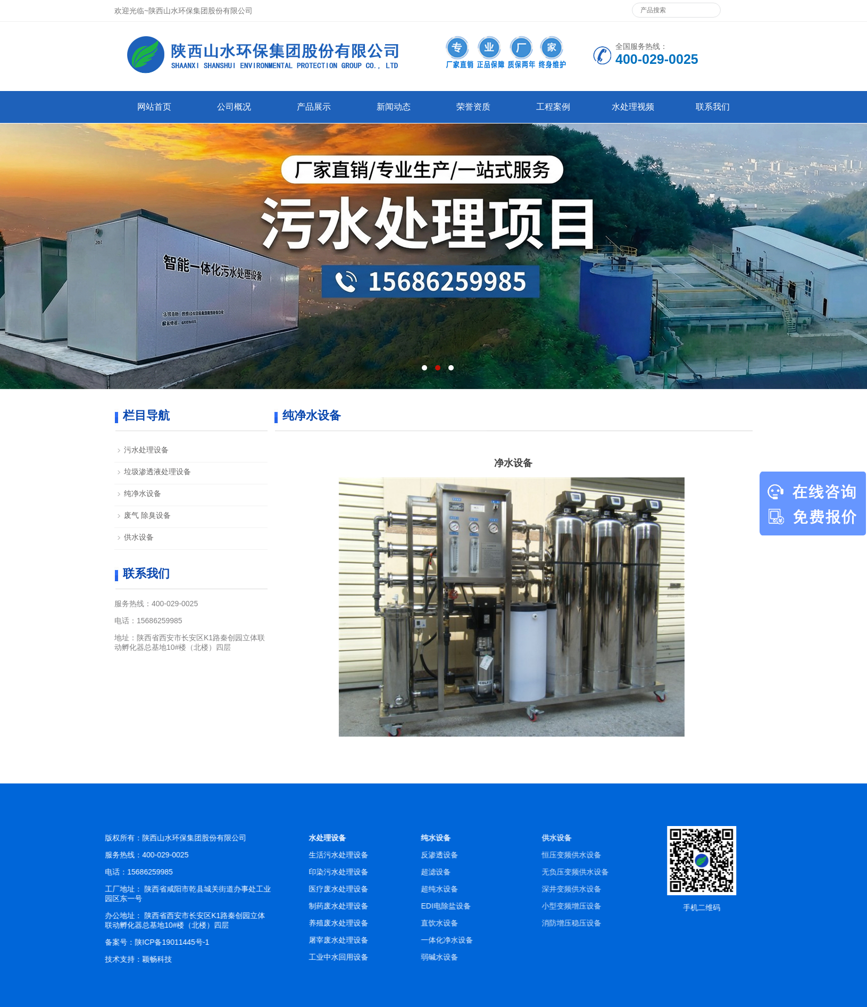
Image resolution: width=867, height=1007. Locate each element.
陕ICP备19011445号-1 (192, 942)
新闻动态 (394, 106)
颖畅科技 (177, 959)
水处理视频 (633, 106)
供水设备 (139, 537)
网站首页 (154, 106)
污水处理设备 (146, 449)
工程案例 (553, 106)
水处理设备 (358, 837)
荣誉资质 (473, 106)
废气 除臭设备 (147, 515)
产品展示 (314, 106)
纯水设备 (514, 837)
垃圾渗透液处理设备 (157, 471)
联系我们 (713, 106)
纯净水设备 (142, 493)
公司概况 (234, 106)
